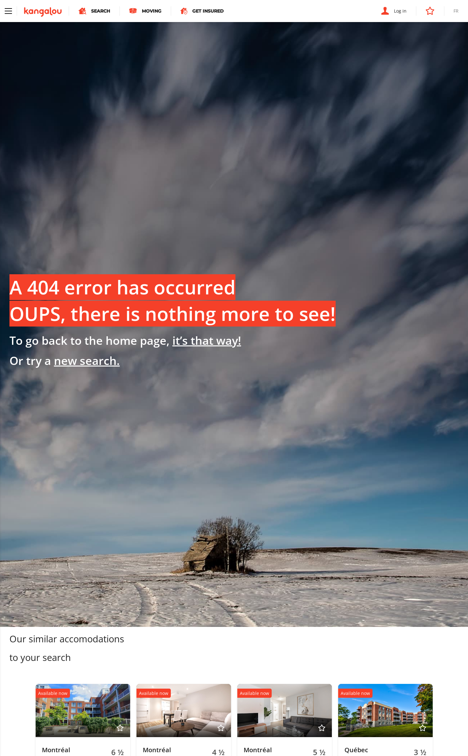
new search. (87, 360)
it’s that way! (206, 340)
